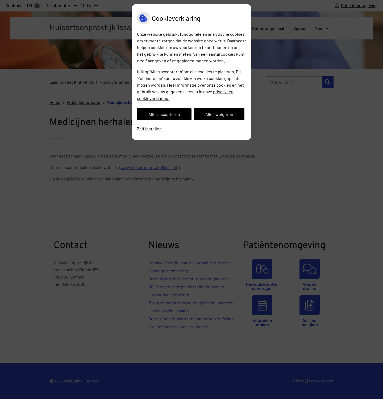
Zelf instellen (149, 128)
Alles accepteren (164, 114)
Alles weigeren (219, 114)
